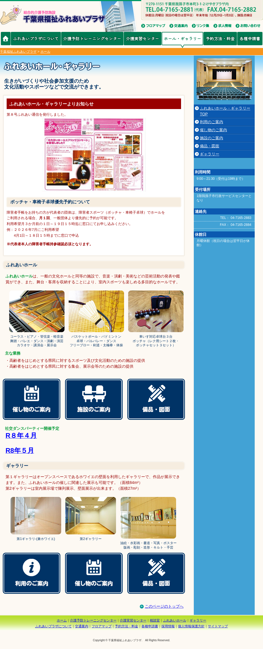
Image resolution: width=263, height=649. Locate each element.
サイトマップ (218, 626)
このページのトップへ (161, 606)
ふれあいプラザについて (36, 38)
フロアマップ (102, 626)
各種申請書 (249, 38)
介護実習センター (142, 38)
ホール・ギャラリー (182, 38)
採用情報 (168, 626)
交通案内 (81, 626)
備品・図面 (209, 146)
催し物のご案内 (213, 130)
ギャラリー (209, 154)
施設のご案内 (211, 138)
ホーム (62, 620)
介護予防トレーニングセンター (92, 38)
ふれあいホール (174, 620)
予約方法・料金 (220, 38)
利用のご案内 (211, 122)
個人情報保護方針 (191, 626)
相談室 (155, 620)
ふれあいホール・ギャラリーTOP (225, 111)
